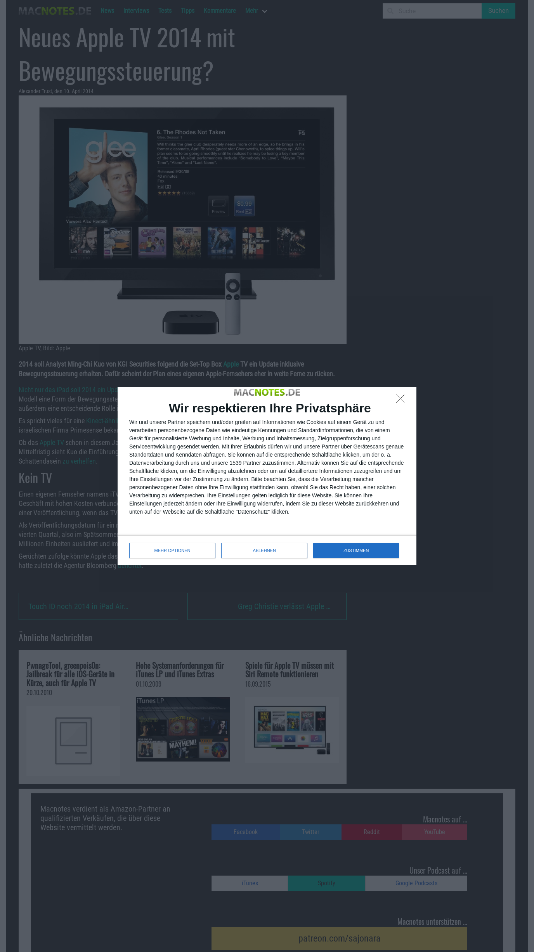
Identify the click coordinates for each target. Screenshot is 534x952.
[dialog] (267, 476)
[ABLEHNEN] (402, 401)
